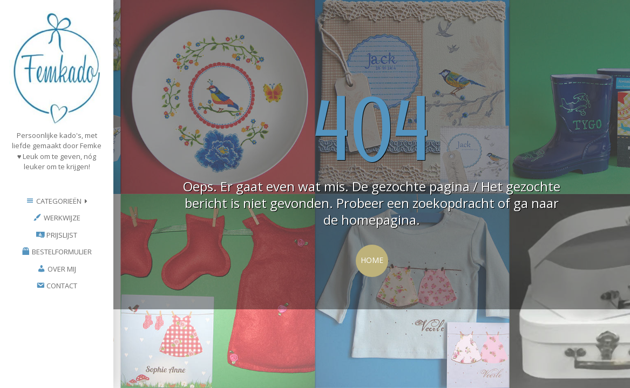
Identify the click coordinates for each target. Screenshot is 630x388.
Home (372, 260)
